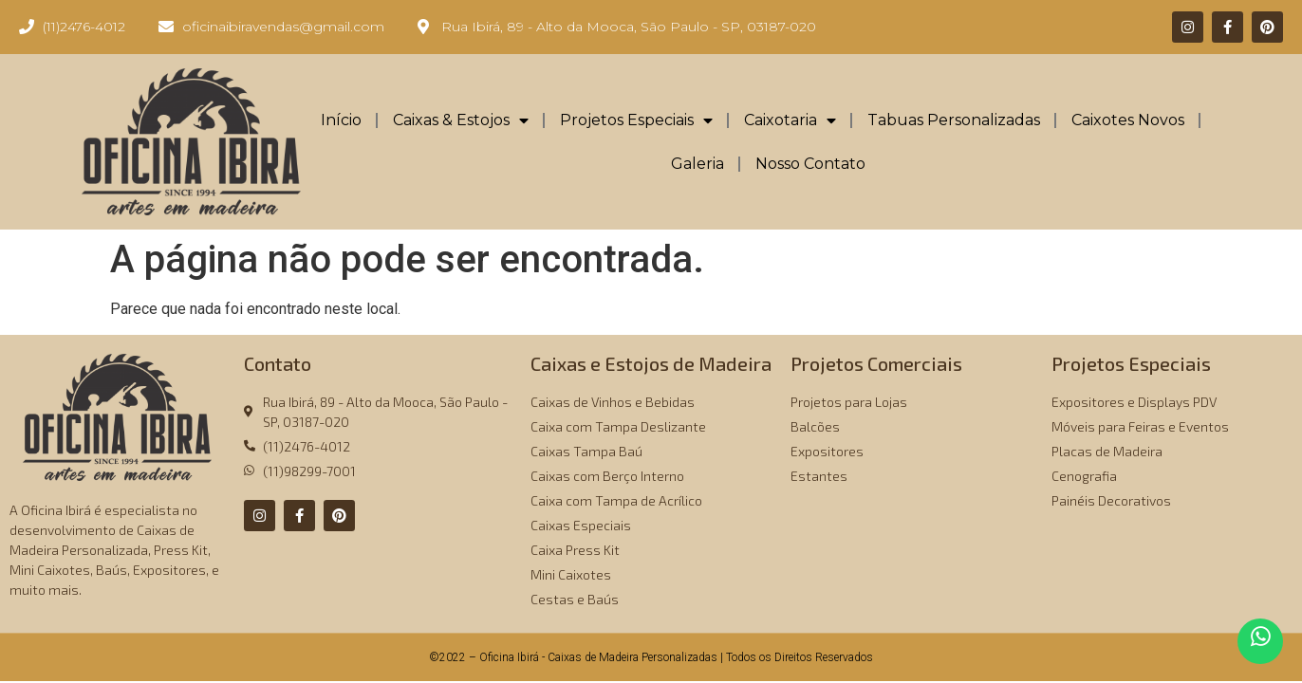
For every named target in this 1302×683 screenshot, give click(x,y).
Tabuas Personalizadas (953, 120)
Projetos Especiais (636, 120)
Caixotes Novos (1127, 120)
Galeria (697, 164)
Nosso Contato (810, 164)
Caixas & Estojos (461, 120)
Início (341, 120)
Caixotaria (790, 120)
